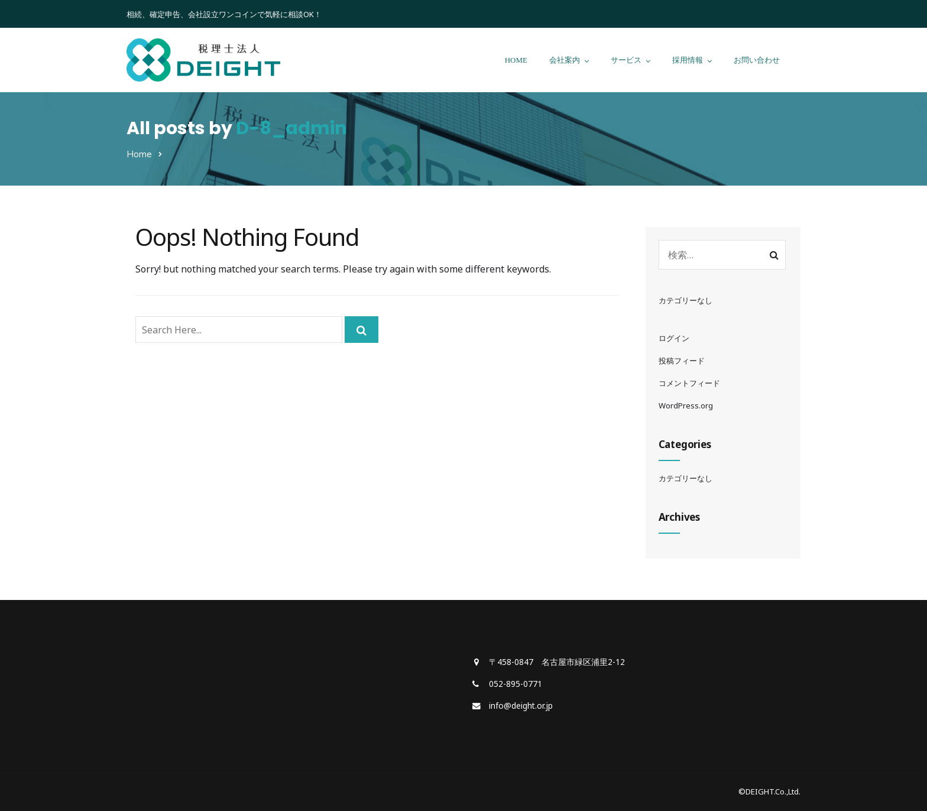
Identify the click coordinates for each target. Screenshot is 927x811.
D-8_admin (291, 128)
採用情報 (687, 60)
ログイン (674, 338)
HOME (516, 60)
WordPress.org (686, 405)
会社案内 (564, 60)
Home (139, 154)
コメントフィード (689, 383)
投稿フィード (682, 360)
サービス (626, 60)
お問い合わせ (757, 60)
